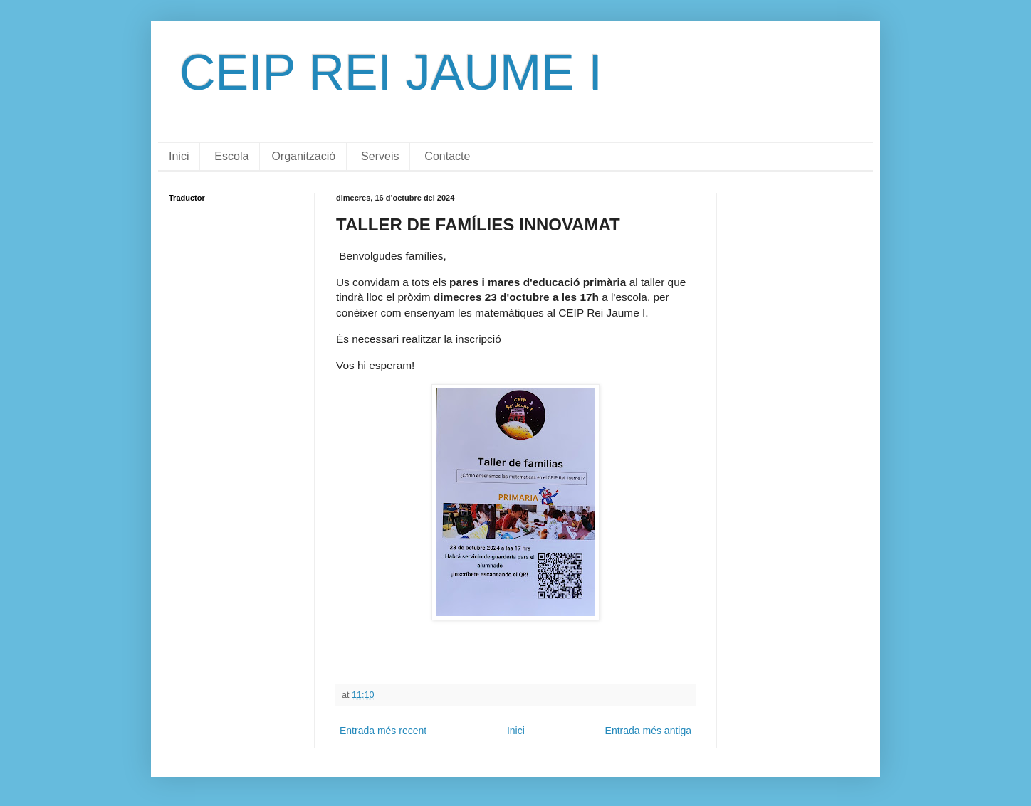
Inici (179, 156)
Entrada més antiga (648, 730)
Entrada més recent (383, 730)
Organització (303, 156)
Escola (231, 156)
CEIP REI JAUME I (390, 72)
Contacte (447, 156)
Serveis (380, 156)
